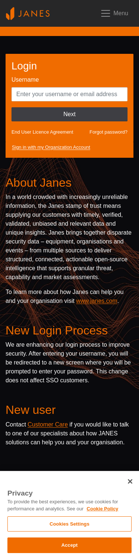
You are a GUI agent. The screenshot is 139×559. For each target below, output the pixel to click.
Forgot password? (109, 132)
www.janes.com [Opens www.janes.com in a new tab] (96, 301)
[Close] (130, 481)
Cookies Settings (70, 524)
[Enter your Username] (69, 94)
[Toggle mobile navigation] (114, 13)
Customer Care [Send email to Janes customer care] (48, 424)
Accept (69, 545)
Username (25, 79)
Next (69, 114)
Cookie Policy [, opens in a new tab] (102, 508)
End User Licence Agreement (42, 132)
